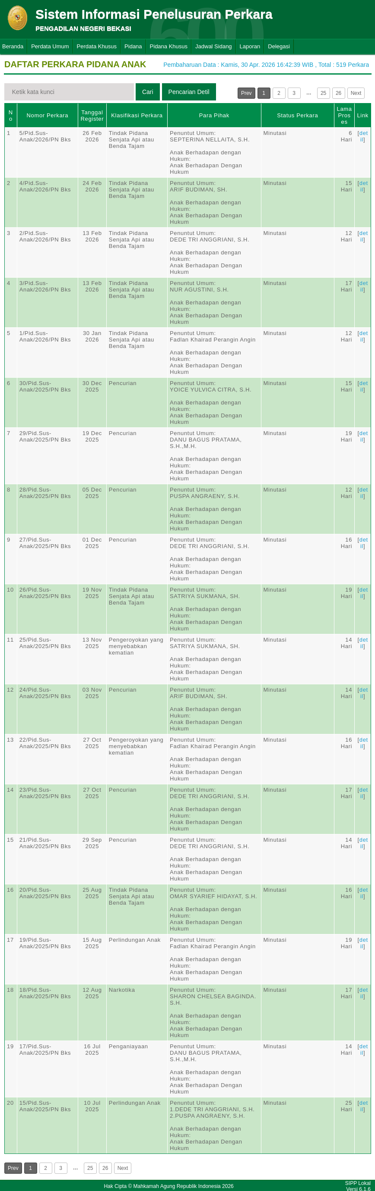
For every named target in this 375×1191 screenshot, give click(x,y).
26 (338, 93)
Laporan (250, 46)
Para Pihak (214, 115)
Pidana (133, 46)
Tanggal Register (92, 115)
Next (356, 93)
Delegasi (279, 46)
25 (323, 93)
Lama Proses (344, 115)
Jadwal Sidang (213, 46)
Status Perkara (297, 115)
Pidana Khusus (169, 46)
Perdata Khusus (97, 46)
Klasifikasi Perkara (136, 115)
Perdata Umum (50, 46)
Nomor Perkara (48, 115)
